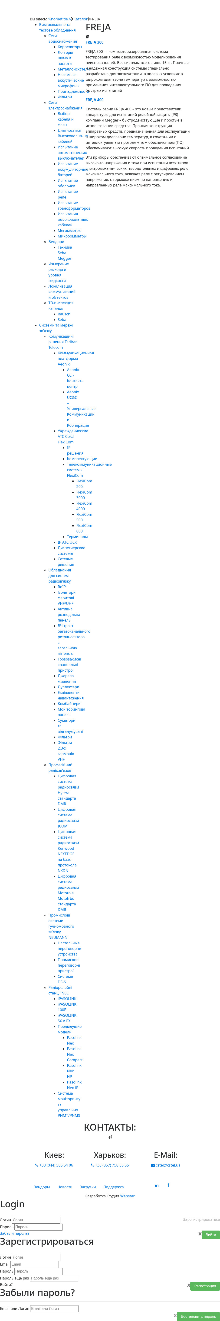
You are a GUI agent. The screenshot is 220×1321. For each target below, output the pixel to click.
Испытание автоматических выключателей (72, 152)
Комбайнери (69, 703)
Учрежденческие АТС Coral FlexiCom (73, 436)
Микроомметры (72, 236)
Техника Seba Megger (65, 253)
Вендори (56, 241)
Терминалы (77, 536)
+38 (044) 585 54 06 (54, 1165)
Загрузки (88, 1187)
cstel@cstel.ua (165, 1165)
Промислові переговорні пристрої (69, 965)
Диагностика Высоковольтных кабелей (73, 136)
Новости (64, 1187)
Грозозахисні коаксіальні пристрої (69, 665)
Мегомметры (70, 230)
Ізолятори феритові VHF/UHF (67, 598)
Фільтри (65, 96)
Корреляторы (70, 46)
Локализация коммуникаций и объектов (62, 292)
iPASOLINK (67, 998)
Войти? (6, 1284)
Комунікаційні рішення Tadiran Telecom (63, 342)
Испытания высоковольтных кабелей (73, 219)
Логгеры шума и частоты (65, 58)
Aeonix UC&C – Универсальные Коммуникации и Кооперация (81, 408)
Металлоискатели (74, 69)
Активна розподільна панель (69, 614)
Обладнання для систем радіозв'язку (60, 576)
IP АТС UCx (67, 542)
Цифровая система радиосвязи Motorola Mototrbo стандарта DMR (68, 893)
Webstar (127, 1196)
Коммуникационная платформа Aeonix (76, 358)
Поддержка (113, 1187)
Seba (62, 319)
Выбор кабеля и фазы (66, 119)
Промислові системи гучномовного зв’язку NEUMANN (61, 926)
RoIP (62, 586)
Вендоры (42, 1187)
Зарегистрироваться (201, 1219)
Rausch (64, 314)
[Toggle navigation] (180, 10)
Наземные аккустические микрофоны (71, 80)
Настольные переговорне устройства (69, 948)
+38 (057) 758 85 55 (110, 1165)
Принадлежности (73, 91)
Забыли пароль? (14, 1233)
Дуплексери (68, 686)
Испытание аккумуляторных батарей (73, 169)
